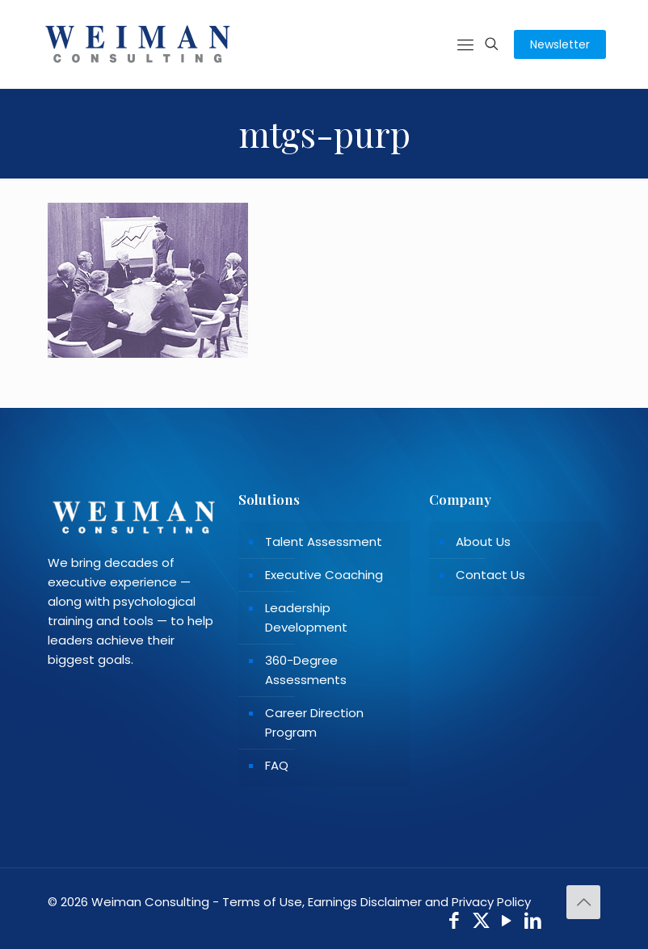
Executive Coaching (324, 574)
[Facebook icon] (454, 922)
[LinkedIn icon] (533, 922)
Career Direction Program (314, 722)
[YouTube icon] (507, 922)
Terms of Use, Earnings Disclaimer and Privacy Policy (376, 901)
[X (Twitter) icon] (481, 922)
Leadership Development (306, 617)
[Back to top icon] (583, 902)
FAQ (276, 765)
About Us (483, 541)
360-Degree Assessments (306, 670)
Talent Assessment (323, 541)
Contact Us (490, 574)
